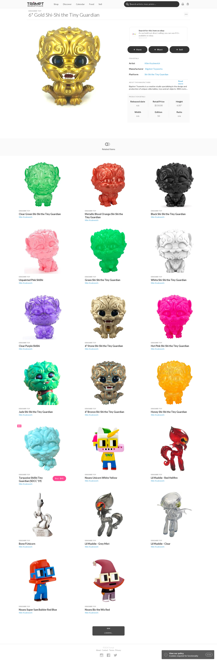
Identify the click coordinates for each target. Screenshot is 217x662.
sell (179, 49)
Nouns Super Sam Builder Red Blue (38, 609)
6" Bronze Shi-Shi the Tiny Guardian (104, 411)
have (137, 49)
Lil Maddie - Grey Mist (97, 543)
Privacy (118, 650)
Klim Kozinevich (25, 217)
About (98, 650)
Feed (91, 4)
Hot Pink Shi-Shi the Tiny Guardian (170, 345)
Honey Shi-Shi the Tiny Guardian (169, 411)
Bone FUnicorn (27, 543)
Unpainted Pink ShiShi (31, 279)
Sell (100, 4)
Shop (56, 4)
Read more (180, 82)
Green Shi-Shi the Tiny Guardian (102, 279)
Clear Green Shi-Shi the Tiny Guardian (40, 214)
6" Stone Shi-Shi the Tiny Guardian (104, 345)
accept (209, 654)
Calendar (80, 4)
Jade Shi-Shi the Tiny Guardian (36, 411)
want (158, 49)
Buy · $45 (59, 478)
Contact (105, 650)
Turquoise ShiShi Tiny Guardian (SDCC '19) (31, 479)
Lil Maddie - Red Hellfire (164, 477)
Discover (67, 4)
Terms (111, 650)
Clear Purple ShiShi (29, 345)
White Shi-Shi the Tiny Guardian (168, 279)
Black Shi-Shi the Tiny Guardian (168, 214)
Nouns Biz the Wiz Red (97, 609)
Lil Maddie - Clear (160, 543)
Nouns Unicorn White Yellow (101, 477)
